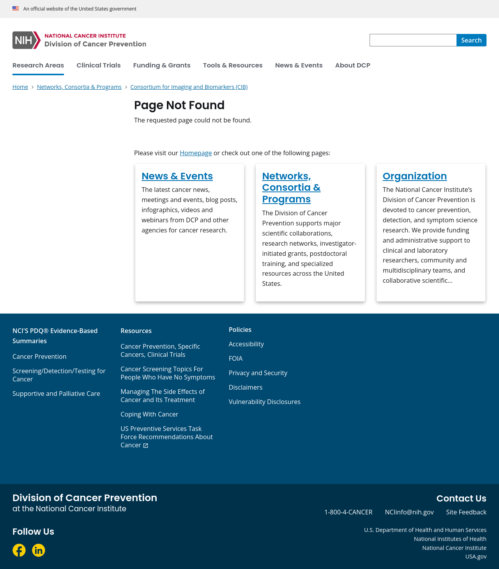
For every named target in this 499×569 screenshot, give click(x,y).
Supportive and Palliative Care (56, 393)
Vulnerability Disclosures (265, 401)
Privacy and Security (258, 373)
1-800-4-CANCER (348, 512)
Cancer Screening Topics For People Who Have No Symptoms (167, 373)
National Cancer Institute (454, 547)
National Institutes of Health (450, 538)
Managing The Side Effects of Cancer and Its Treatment (162, 395)
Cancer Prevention (39, 356)
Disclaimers (246, 387)
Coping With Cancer (149, 414)
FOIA (236, 358)
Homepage (196, 153)
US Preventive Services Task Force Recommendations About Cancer (166, 436)
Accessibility (246, 344)
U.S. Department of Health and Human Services (425, 530)
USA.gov (476, 556)
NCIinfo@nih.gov (409, 512)
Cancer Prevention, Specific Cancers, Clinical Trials (160, 350)
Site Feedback (466, 512)
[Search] (472, 40)
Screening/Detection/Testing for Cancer (59, 375)
